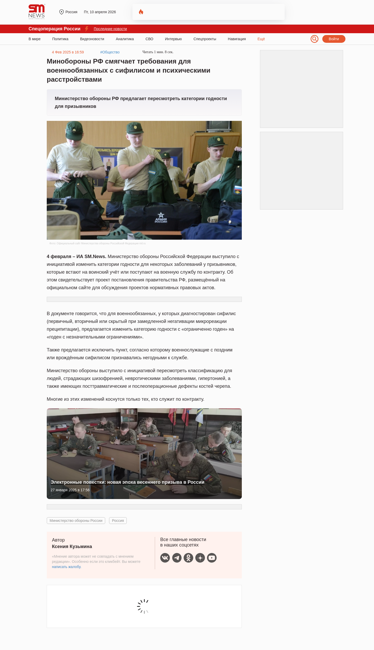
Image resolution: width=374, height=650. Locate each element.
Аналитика (125, 39)
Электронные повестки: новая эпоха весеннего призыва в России (127, 482)
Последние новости (110, 29)
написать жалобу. (66, 567)
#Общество (109, 52)
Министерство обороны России (76, 520)
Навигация (237, 39)
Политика (60, 39)
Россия (118, 520)
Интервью (173, 39)
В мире (35, 39)
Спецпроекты (204, 39)
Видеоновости (92, 39)
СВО (149, 39)
